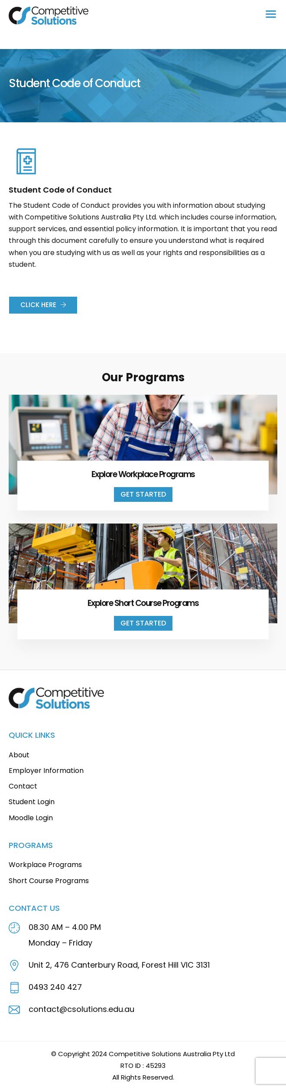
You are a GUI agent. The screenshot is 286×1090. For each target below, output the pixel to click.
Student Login (32, 802)
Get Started (143, 494)
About (19, 755)
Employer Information (46, 771)
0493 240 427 (55, 987)
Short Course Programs (49, 881)
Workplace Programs (45, 865)
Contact (23, 786)
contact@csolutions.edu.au (81, 1009)
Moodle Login (31, 818)
